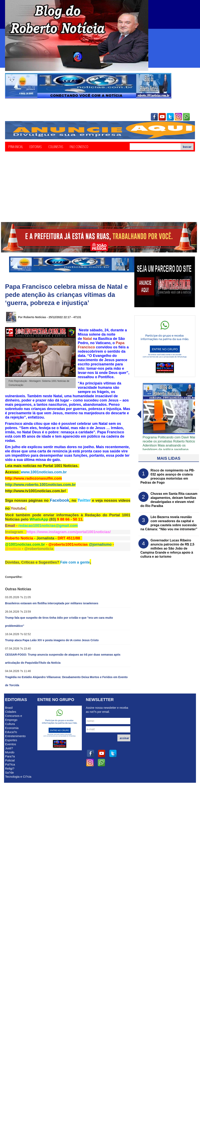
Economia (12, 728)
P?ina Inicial (15, 146)
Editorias (35, 146)
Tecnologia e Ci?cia (18, 776)
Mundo (9, 752)
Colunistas (55, 146)
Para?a (10, 756)
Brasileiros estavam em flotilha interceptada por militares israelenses (51, 603)
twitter (170, 117)
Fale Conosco (79, 146)
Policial (10, 760)
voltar (193, 414)
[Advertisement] (100, 191)
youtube (162, 117)
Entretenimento (15, 736)
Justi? (9, 748)
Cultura (10, 724)
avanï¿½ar (139, 414)
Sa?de (9, 772)
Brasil (9, 707)
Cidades (10, 711)
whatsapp (186, 117)
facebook (154, 117)
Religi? (9, 768)
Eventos (10, 744)
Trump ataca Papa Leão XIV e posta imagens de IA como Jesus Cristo (52, 640)
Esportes (11, 740)
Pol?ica (10, 764)
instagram (178, 117)
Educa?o (11, 732)
